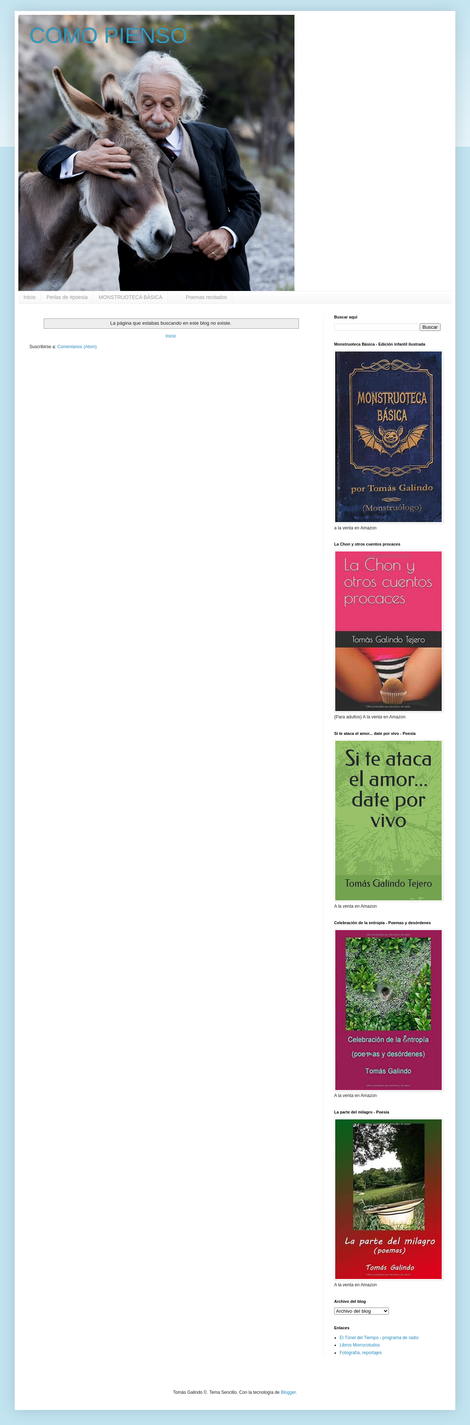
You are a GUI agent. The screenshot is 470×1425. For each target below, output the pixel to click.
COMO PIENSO (108, 35)
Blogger (288, 1392)
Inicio (30, 297)
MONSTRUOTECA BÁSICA (130, 297)
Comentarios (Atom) (77, 346)
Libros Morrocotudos (360, 1345)
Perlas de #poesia (67, 297)
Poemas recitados (205, 297)
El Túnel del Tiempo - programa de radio (379, 1337)
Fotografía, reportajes (361, 1352)
